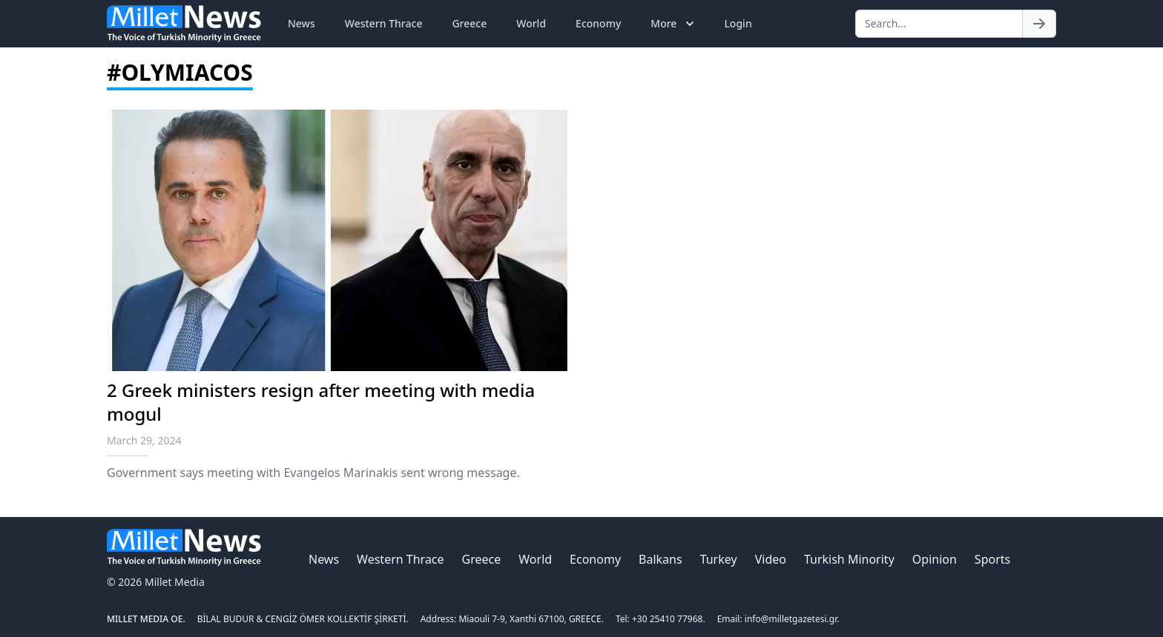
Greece (469, 23)
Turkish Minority (849, 559)
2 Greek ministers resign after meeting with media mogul (321, 402)
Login (737, 23)
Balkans (660, 559)
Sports (992, 559)
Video (770, 559)
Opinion (934, 559)
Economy (598, 23)
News (301, 23)
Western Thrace (384, 23)
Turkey (718, 559)
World (531, 23)
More (673, 23)
